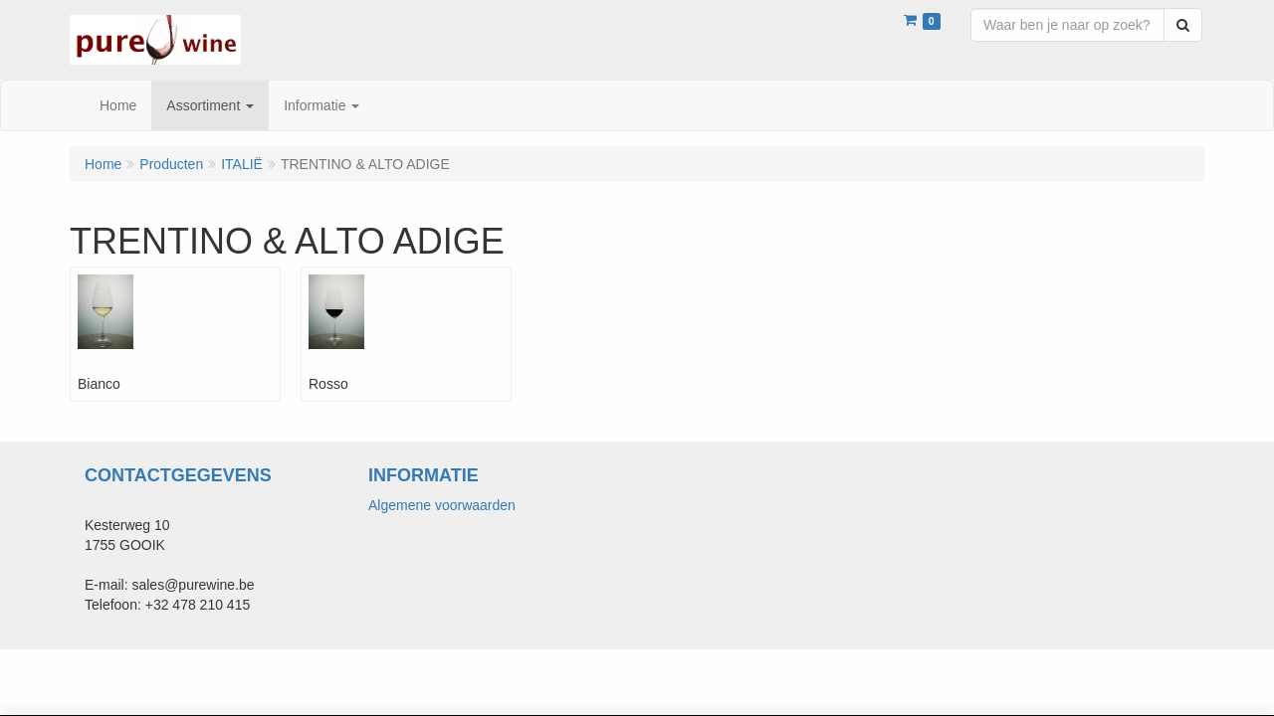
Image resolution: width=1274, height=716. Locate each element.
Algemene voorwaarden (442, 505)
